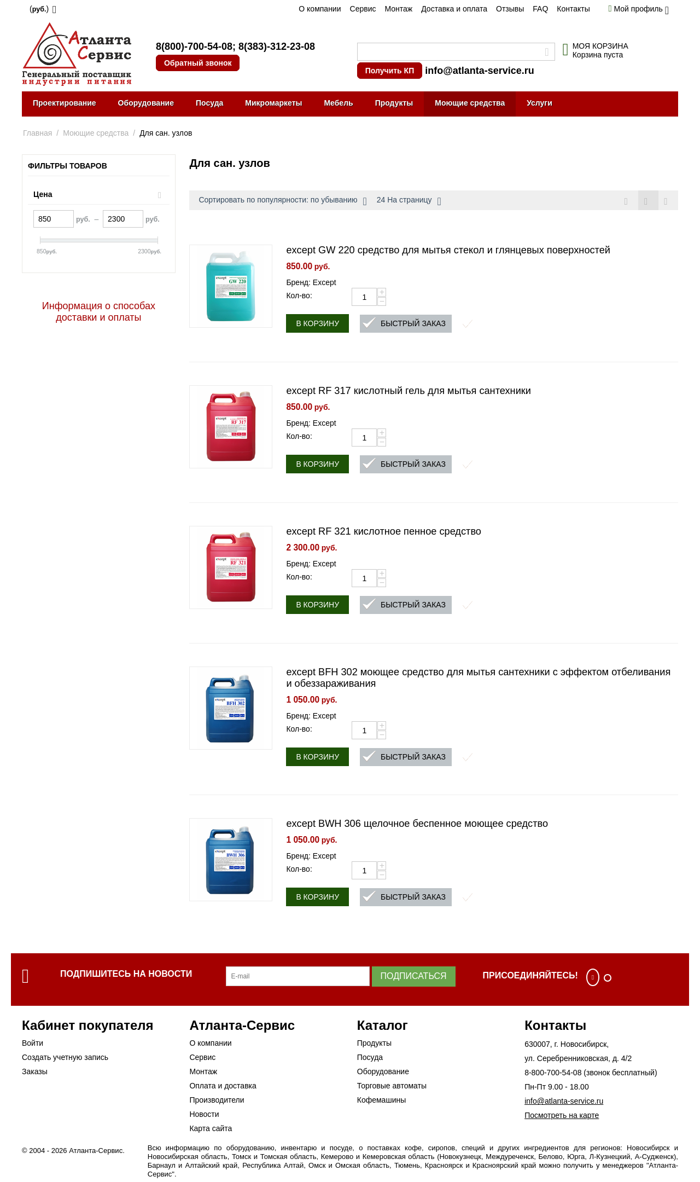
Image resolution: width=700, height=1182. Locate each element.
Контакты (573, 8)
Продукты (394, 103)
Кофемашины (381, 1100)
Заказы (35, 1072)
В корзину (317, 324)
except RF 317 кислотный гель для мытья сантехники (408, 391)
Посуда (209, 103)
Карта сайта (210, 1129)
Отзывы (510, 8)
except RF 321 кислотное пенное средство (383, 531)
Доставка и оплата (454, 8)
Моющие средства (470, 103)
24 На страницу (409, 201)
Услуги (539, 103)
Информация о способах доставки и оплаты (98, 311)
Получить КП (389, 70)
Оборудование (146, 103)
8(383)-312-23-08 (276, 46)
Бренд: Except (311, 283)
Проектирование (64, 103)
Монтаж (398, 8)
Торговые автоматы (392, 1086)
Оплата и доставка (222, 1086)
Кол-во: (299, 296)
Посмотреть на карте (561, 1115)
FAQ (540, 8)
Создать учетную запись (65, 1057)
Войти (32, 1043)
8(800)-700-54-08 (194, 46)
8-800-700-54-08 (552, 1073)
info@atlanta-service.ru (479, 70)
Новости (204, 1114)
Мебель (338, 103)
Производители (216, 1100)
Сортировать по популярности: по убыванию (282, 201)
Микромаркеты (273, 103)
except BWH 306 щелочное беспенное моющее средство (417, 824)
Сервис (363, 8)
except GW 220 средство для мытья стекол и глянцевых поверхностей (448, 250)
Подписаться (414, 976)
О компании (320, 8)
